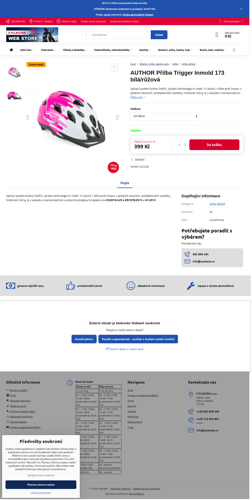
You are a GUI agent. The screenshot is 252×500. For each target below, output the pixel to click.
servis (107, 14)
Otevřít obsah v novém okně (125, 349)
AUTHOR (144, 166)
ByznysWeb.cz (136, 494)
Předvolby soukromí (120, 488)
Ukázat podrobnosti (41, 492)
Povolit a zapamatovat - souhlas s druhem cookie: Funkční (138, 339)
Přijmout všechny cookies (41, 484)
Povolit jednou (84, 339)
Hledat (159, 35)
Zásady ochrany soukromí (146, 488)
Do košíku (214, 144)
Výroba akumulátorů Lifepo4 (137, 14)
